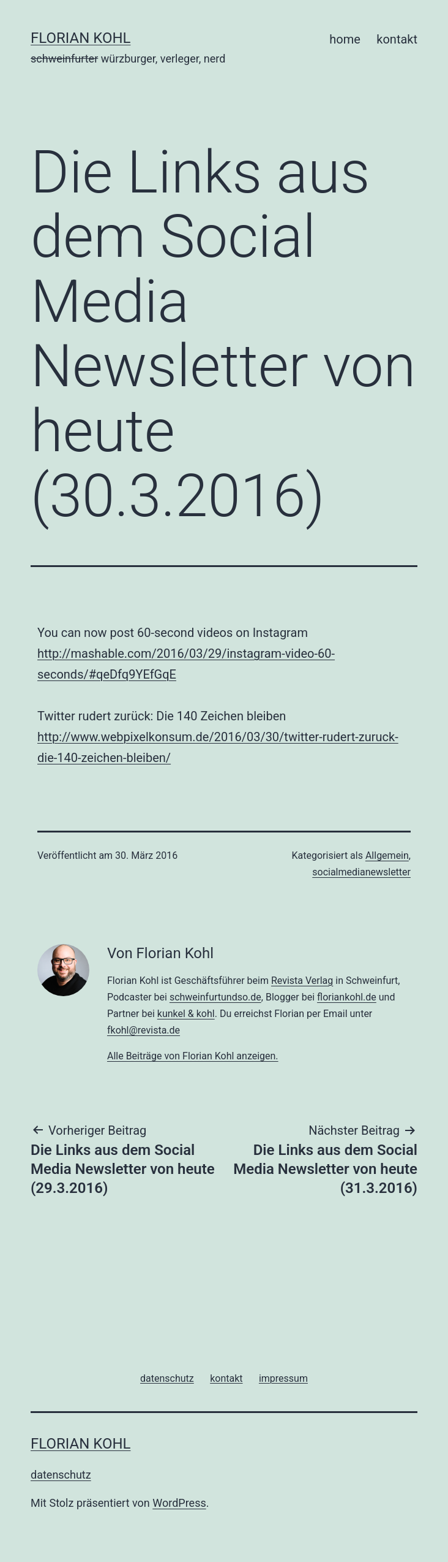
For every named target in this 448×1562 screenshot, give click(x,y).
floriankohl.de (346, 997)
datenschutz (61, 1474)
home (344, 39)
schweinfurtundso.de (215, 997)
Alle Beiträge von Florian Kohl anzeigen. (192, 1056)
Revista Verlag (302, 980)
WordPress (179, 1502)
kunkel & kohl (186, 1013)
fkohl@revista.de (143, 1030)
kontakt (396, 39)
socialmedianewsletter (361, 872)
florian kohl (80, 38)
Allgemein (387, 855)
